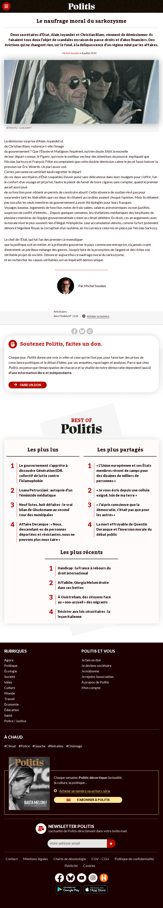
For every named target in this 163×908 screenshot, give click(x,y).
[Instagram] (93, 878)
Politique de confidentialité (134, 859)
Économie (11, 704)
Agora (8, 660)
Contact (12, 859)
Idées (8, 682)
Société (9, 677)
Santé (8, 715)
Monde (9, 693)
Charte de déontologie (69, 859)
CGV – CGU (100, 859)
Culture (9, 688)
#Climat (10, 746)
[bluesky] (70, 878)
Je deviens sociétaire (96, 665)
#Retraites (55, 746)
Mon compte (91, 688)
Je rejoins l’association (98, 677)
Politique (10, 665)
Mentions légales (35, 859)
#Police (24, 746)
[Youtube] (81, 878)
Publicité (71, 866)
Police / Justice (15, 721)
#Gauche (38, 746)
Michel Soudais (71, 53)
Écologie (10, 671)
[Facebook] (59, 878)
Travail (9, 699)
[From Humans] (104, 878)
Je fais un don (91, 660)
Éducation (11, 710)
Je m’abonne (90, 671)
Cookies (89, 866)
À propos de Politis (95, 682)
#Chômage (74, 746)
